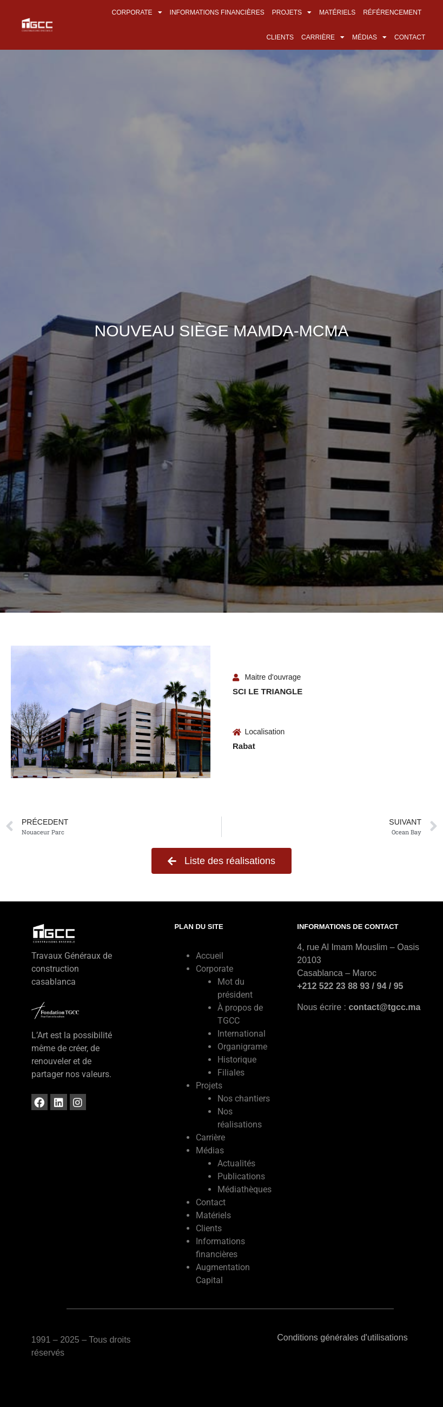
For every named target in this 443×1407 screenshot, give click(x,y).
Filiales (230, 1072)
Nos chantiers (243, 1098)
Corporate (136, 12)
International (241, 1033)
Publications (241, 1176)
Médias (369, 37)
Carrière (323, 37)
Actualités (236, 1163)
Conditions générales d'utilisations (342, 1337)
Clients (280, 37)
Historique (236, 1059)
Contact (409, 37)
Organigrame (242, 1046)
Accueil (209, 956)
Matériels (337, 12)
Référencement (392, 12)
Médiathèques (244, 1189)
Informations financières (217, 12)
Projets (292, 12)
